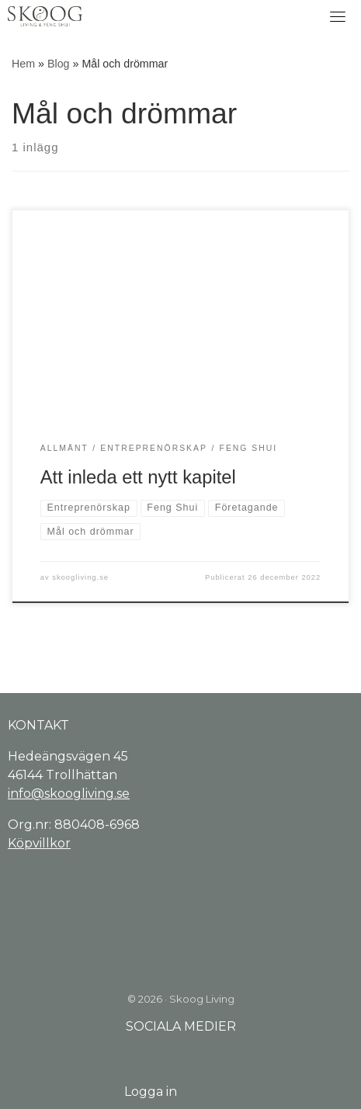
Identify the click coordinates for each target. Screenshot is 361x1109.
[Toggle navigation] (337, 16)
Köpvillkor (39, 843)
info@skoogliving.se (69, 793)
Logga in (150, 1091)
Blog (58, 63)
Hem (23, 63)
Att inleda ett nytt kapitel (138, 477)
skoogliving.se (80, 577)
